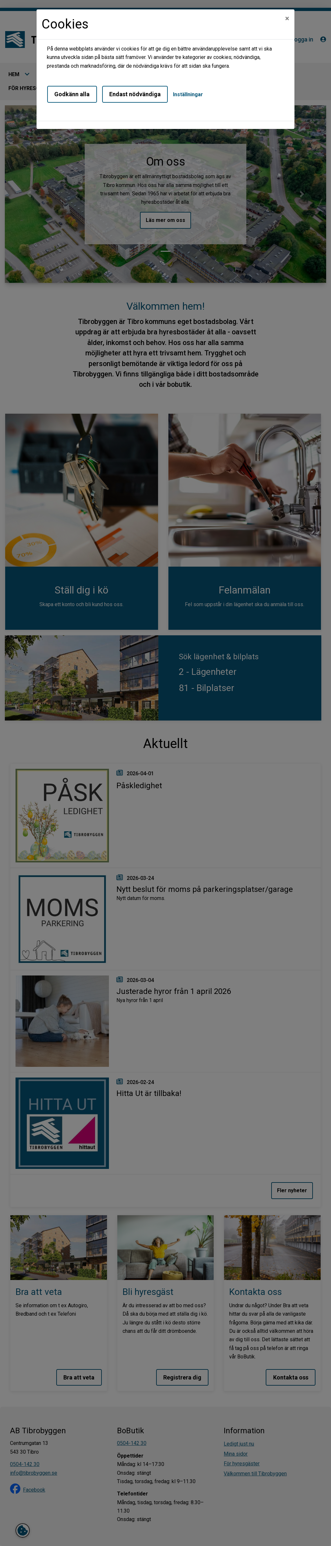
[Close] (287, 18)
